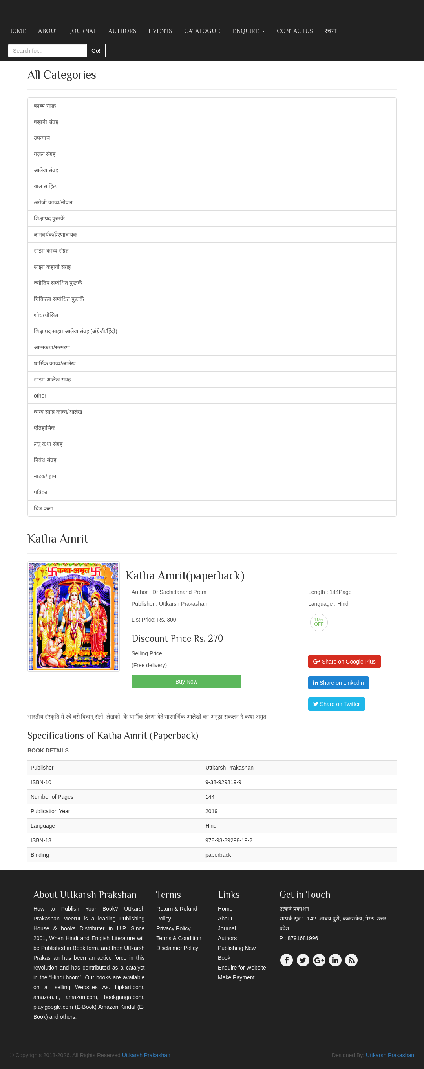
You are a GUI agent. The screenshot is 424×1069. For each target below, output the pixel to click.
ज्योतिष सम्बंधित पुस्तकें (58, 283)
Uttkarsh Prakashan (146, 1055)
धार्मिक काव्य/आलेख (54, 363)
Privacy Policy (173, 928)
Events (160, 31)
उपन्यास (42, 138)
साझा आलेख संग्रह (52, 379)
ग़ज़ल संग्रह (44, 154)
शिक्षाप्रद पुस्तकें (49, 218)
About (48, 31)
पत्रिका (41, 492)
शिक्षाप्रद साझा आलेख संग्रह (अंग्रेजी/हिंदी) (75, 331)
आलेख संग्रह (46, 170)
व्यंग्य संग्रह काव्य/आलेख (58, 412)
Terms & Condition (178, 938)
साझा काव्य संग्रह (51, 251)
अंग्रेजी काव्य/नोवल (53, 202)
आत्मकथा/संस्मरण (52, 347)
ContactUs (295, 31)
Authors (122, 31)
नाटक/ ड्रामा (46, 476)
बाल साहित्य (46, 186)
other (40, 395)
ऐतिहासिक (44, 428)
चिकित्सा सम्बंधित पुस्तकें (59, 299)
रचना (330, 31)
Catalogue (202, 31)
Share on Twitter (336, 704)
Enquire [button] (248, 31)
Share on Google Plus (344, 661)
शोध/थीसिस (46, 315)
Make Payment (236, 977)
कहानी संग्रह (46, 122)
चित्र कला (43, 508)
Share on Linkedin (338, 683)
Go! (96, 51)
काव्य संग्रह (45, 106)
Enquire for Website (242, 967)
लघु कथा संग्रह (48, 444)
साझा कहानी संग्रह (52, 267)
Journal (83, 31)
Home (17, 31)
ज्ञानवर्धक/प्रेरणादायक (55, 234)
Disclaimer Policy (177, 948)
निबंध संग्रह (45, 460)
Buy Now (186, 681)
